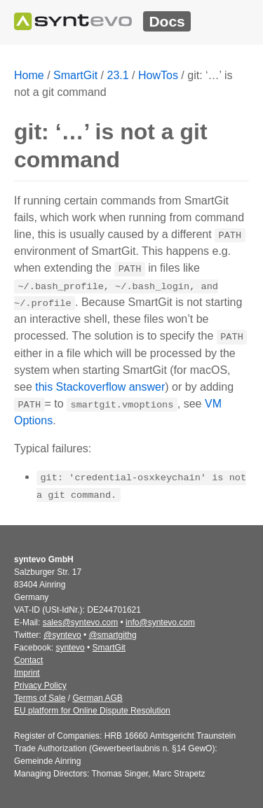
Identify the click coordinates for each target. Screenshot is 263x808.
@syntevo (62, 635)
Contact (28, 660)
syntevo (69, 648)
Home (29, 75)
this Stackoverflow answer (100, 387)
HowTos (158, 75)
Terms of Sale (39, 698)
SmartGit (75, 75)
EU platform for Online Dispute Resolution (92, 711)
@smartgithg (112, 635)
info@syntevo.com (160, 622)
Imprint (27, 673)
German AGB (97, 698)
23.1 (118, 75)
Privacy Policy (40, 685)
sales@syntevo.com (81, 622)
